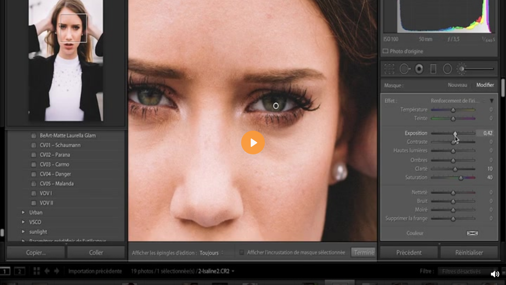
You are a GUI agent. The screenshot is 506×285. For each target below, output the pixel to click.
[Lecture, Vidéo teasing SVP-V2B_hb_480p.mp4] (253, 142)
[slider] (254, 260)
